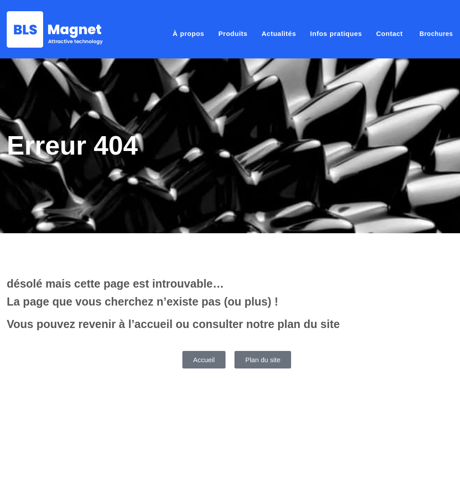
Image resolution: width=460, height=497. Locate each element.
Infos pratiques (336, 33)
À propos (188, 33)
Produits (233, 33)
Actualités (278, 33)
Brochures (436, 33)
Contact (389, 33)
